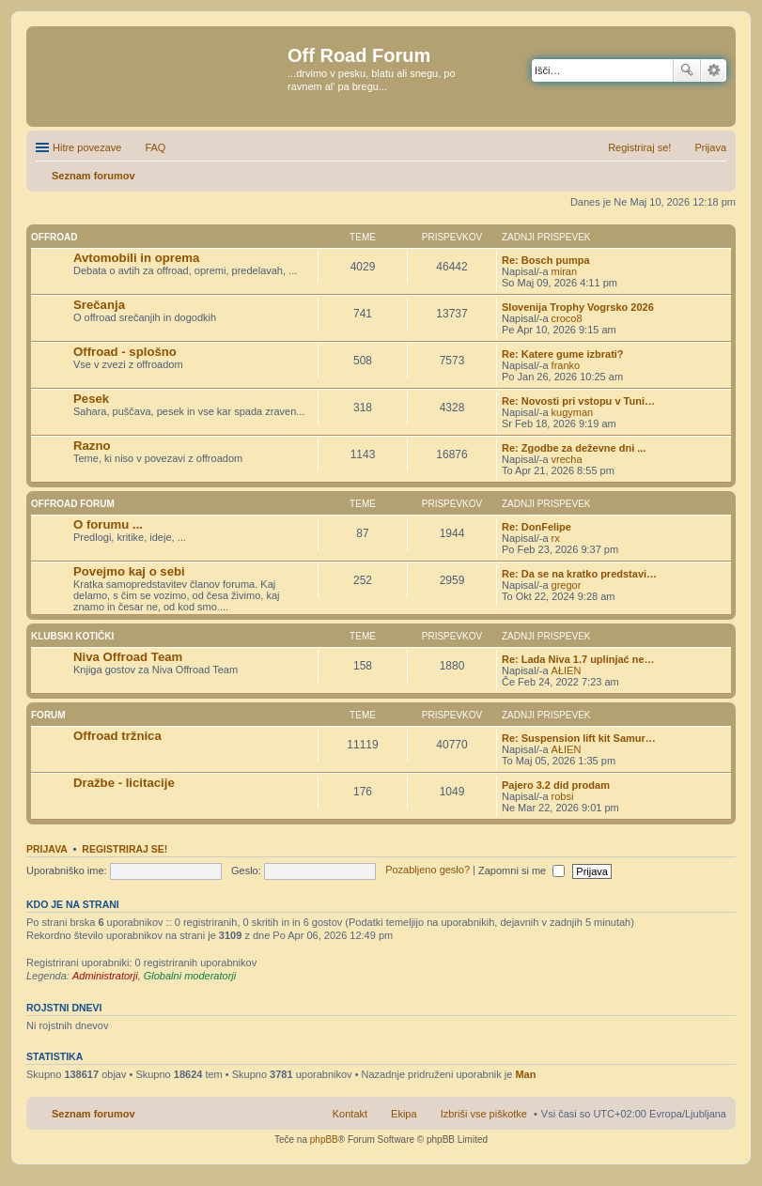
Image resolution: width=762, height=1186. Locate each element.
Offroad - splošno (125, 352)
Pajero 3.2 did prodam (556, 785)
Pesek (91, 399)
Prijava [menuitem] (710, 147)
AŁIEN (567, 670)
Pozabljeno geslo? (427, 870)
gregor (567, 585)
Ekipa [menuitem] (404, 1113)
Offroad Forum (73, 504)
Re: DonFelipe (536, 526)
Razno (92, 446)
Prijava (47, 849)
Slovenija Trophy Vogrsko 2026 (578, 307)
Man (525, 1074)
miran (565, 271)
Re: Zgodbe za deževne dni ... (573, 448)
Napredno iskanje (713, 70)
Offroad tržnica (117, 736)
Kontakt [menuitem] (350, 1113)
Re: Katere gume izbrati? (563, 354)
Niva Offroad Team (127, 657)
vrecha (567, 459)
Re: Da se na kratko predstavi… (579, 573)
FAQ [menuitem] (155, 147)
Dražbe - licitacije (124, 783)
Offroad (54, 237)
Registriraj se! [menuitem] (639, 147)
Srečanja (99, 305)
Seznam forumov (93, 1113)
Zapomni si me (521, 870)
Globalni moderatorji (190, 975)
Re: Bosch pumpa (546, 260)
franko (566, 365)
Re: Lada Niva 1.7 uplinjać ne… (578, 659)
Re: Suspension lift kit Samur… (579, 738)
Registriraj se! (124, 849)
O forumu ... (108, 524)
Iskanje (687, 70)
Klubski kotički (72, 636)
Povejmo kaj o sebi (129, 571)
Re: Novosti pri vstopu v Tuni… (578, 401)
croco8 (567, 318)
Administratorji (105, 975)
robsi (563, 796)
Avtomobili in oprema (136, 258)
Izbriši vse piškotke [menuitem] (484, 1113)
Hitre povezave (87, 147)
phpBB (324, 1139)
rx (556, 538)
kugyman (573, 412)
